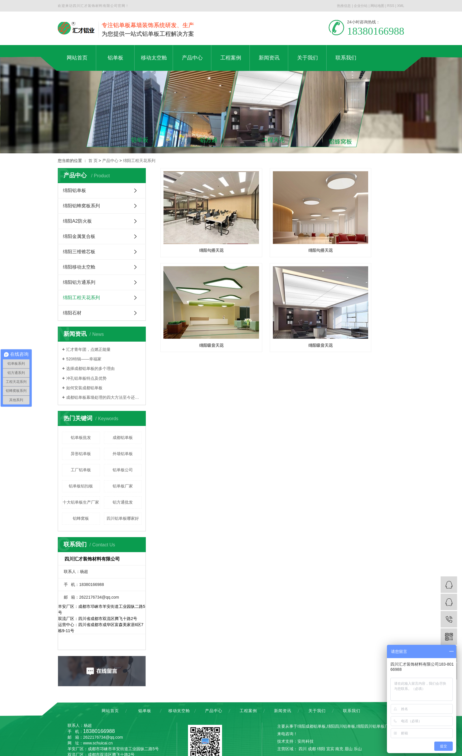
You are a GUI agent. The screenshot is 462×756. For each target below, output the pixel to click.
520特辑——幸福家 (83, 359)
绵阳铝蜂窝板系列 (81, 205)
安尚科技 (305, 741)
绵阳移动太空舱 (79, 267)
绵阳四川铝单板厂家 (374, 726)
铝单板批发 (81, 437)
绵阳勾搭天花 (198, 231)
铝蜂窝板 (81, 518)
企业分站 (361, 6)
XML (400, 6)
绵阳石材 (72, 312)
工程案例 (248, 710)
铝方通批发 (123, 502)
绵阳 (321, 748)
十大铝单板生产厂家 (81, 502)
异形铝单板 (81, 453)
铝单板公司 (123, 470)
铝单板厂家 (123, 486)
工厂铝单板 (81, 470)
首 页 (93, 160)
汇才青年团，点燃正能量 (88, 349)
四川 (303, 748)
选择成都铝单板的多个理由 (90, 368)
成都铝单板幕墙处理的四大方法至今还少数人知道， (103, 397)
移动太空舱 (179, 710)
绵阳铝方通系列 (79, 282)
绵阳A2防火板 (77, 221)
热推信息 (344, 6)
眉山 (348, 748)
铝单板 (144, 710)
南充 (339, 748)
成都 (312, 748)
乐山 (358, 748)
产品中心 (110, 160)
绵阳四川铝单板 (341, 726)
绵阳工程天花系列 (139, 160)
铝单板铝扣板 (81, 486)
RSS (390, 6)
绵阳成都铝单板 (311, 726)
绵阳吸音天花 (366, 231)
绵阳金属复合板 (79, 236)
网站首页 (110, 710)
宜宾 (330, 748)
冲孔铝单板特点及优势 (86, 378)
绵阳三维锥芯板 (79, 251)
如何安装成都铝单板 (84, 388)
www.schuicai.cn (98, 743)
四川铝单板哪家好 (123, 518)
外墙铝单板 (123, 453)
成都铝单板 (123, 437)
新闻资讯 (282, 710)
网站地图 (377, 6)
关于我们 (317, 710)
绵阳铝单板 (74, 190)
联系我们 (351, 710)
